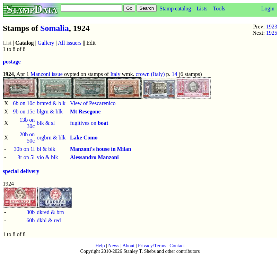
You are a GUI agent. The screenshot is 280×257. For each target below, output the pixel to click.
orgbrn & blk (51, 137)
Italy (115, 74)
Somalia (54, 28)
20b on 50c (27, 137)
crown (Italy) (150, 74)
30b (30, 212)
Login (267, 8)
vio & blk (47, 157)
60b (30, 220)
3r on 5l (26, 157)
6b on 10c (24, 103)
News (113, 245)
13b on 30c (27, 123)
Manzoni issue (46, 74)
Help (100, 245)
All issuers (69, 43)
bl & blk (46, 149)
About (128, 245)
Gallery (46, 43)
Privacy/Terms (152, 245)
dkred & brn (50, 212)
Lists (201, 8)
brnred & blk (51, 103)
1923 (271, 26)
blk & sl (46, 123)
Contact (177, 245)
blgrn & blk (50, 111)
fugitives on (89, 123)
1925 (271, 33)
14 (174, 74)
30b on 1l (24, 149)
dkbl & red (49, 220)
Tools (219, 8)
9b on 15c (24, 111)
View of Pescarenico (92, 103)
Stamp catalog (175, 8)
